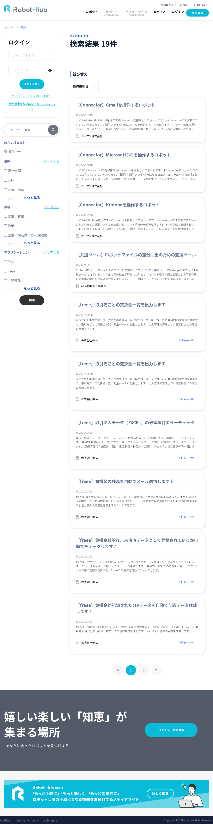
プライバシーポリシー (26, 819)
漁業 (9, 225)
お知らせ (185, 5)
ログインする (32, 84)
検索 (53, 130)
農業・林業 (14, 216)
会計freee (13, 151)
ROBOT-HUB (25, 8)
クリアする (51, 161)
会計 (9, 180)
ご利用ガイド (168, 5)
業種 (7, 207)
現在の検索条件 (15, 143)
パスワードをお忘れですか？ (32, 96)
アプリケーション (16, 252)
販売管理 (12, 170)
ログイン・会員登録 (171, 729)
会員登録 (197, 13)
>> (156, 669)
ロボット (92, 11)
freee (10, 271)
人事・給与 (14, 189)
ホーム (8, 27)
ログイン (178, 11)
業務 (7, 161)
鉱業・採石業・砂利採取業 (25, 235)
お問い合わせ (201, 5)
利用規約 (5, 819)
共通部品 (12, 280)
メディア (159, 11)
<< (118, 669)
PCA (9, 261)
